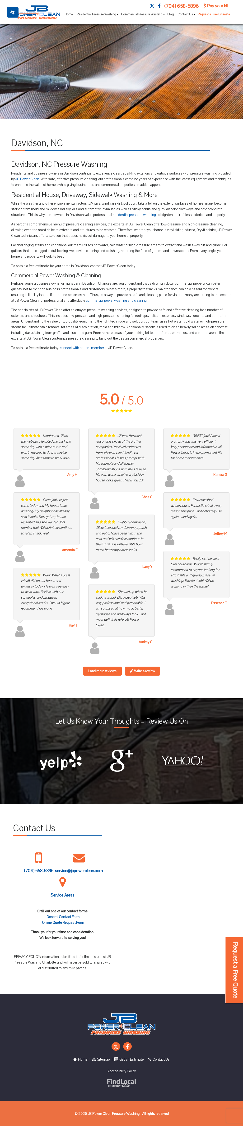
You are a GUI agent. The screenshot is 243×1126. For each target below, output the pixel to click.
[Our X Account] (152, 6)
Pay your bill (215, 6)
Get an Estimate (129, 1059)
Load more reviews (102, 671)
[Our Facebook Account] (159, 6)
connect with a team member (82, 347)
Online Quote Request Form (63, 922)
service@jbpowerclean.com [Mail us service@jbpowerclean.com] (79, 871)
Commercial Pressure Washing (143, 15)
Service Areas (62, 895)
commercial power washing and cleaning (116, 300)
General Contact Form (63, 917)
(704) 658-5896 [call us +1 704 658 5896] (181, 6)
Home (69, 14)
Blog (170, 14)
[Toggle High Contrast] (13, 12)
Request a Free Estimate (214, 14)
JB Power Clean (27, 179)
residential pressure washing (134, 214)
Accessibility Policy (121, 1071)
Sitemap (101, 1059)
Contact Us (187, 15)
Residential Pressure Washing (98, 15)
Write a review (142, 671)
